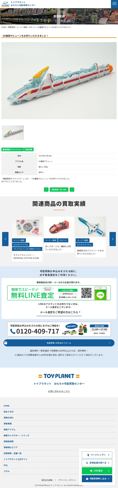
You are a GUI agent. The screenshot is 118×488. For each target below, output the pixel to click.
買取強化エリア (11, 447)
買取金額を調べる (97, 462)
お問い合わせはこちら (59, 391)
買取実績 (8, 423)
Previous (5, 239)
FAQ (5, 465)
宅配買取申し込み (97, 478)
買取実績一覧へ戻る (59, 189)
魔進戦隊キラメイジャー (13, 149)
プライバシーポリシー (67, 480)
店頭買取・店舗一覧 (12, 453)
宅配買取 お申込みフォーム (59, 343)
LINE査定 (97, 470)
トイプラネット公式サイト (15, 459)
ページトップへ (97, 454)
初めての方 (9, 411)
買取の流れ (9, 417)
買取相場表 (9, 441)
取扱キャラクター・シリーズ (16, 435)
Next (113, 239)
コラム (7, 471)
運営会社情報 (46, 480)
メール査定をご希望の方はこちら (59, 312)
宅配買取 (29, 149)
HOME (6, 405)
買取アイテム (9, 429)
